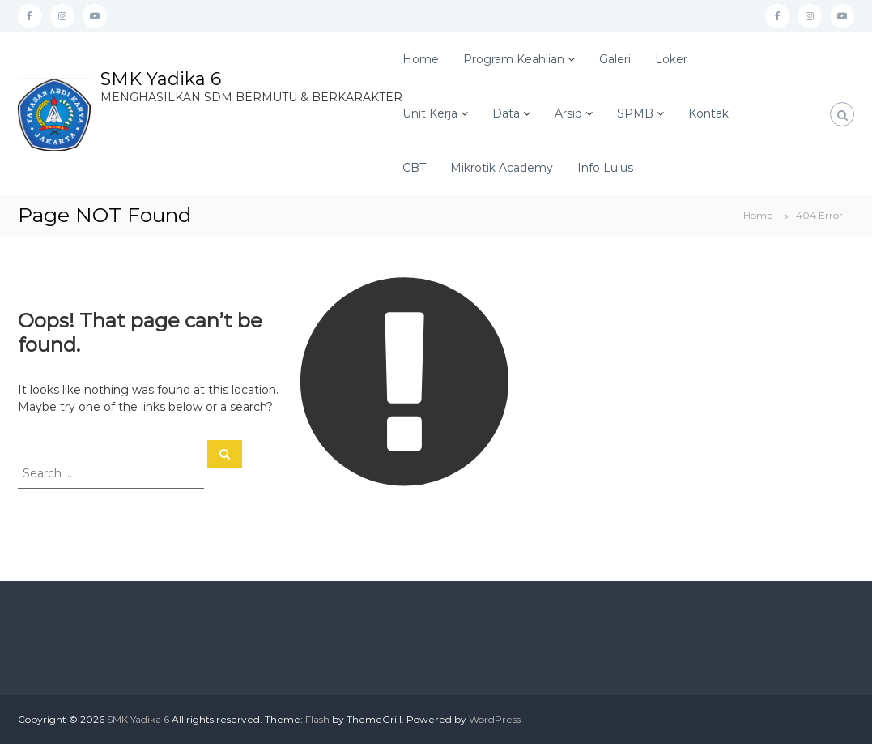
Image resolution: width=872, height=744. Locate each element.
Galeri (615, 59)
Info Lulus (605, 167)
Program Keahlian (513, 59)
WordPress (495, 719)
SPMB (635, 113)
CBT (414, 167)
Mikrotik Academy (501, 167)
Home (420, 59)
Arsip (568, 113)
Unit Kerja (429, 113)
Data (506, 113)
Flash (317, 719)
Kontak (708, 113)
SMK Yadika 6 (160, 79)
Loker (671, 59)
